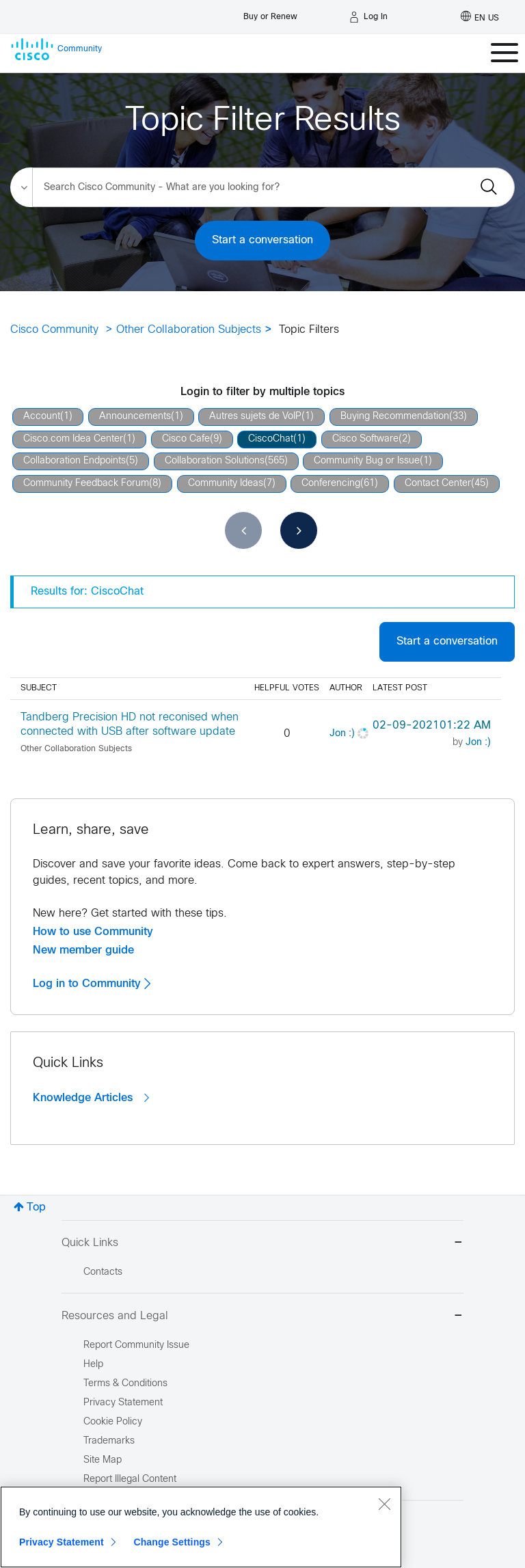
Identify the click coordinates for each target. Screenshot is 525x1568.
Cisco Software (365, 439)
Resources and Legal (262, 1317)
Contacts (102, 1272)
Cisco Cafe (186, 439)
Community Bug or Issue (367, 461)
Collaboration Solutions (215, 461)
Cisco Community (54, 330)
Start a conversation (262, 240)
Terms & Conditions (125, 1383)
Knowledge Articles (91, 1098)
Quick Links (262, 1243)
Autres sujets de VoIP (255, 416)
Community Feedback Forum (86, 483)
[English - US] (480, 17)
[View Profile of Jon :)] (342, 733)
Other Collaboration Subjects (188, 330)
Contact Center (438, 483)
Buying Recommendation (394, 416)
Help (93, 1364)
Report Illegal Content (129, 1479)
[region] (201, 1527)
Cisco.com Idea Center (73, 439)
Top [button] (36, 1207)
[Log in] (368, 17)
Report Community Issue (136, 1345)
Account (41, 416)
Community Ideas (225, 483)
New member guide (83, 950)
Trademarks (109, 1441)
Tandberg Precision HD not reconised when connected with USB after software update (130, 724)
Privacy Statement (61, 1542)
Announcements (135, 416)
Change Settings (172, 1542)
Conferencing (330, 483)
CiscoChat (270, 439)
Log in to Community (91, 983)
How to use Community (93, 931)
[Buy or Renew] (270, 13)
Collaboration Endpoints (74, 461)
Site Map (102, 1460)
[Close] (384, 1504)
